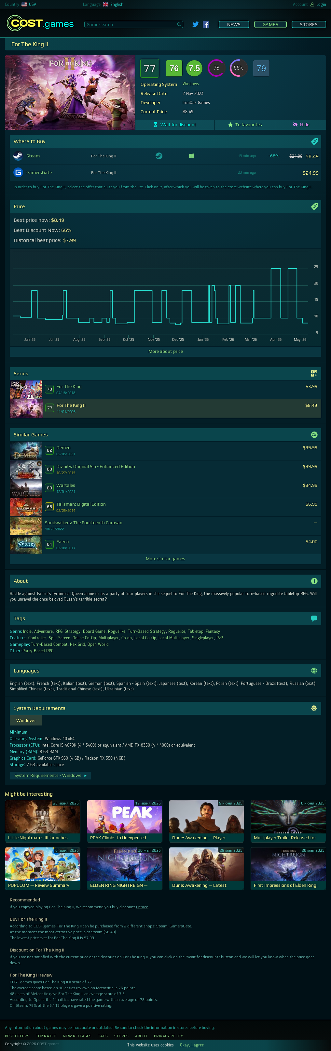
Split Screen (59, 638)
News (234, 24)
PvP (219, 638)
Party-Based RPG (37, 651)
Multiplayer (109, 638)
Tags (103, 1036)
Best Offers (17, 1036)
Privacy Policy (168, 1036)
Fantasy (213, 631)
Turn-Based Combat (49, 644)
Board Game (94, 631)
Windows (191, 84)
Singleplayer (203, 638)
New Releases (77, 1036)
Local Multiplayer (174, 638)
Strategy (72, 631)
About (141, 1036)
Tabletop (195, 631)
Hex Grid (77, 644)
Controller (37, 638)
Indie (27, 631)
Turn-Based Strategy (147, 631)
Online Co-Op (84, 638)
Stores (309, 24)
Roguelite (176, 631)
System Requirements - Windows (51, 775)
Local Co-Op (145, 638)
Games (271, 24)
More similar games (165, 558)
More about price (165, 351)
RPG (58, 631)
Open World (98, 644)
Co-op (126, 638)
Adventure (43, 631)
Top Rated (46, 1036)
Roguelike (116, 631)
